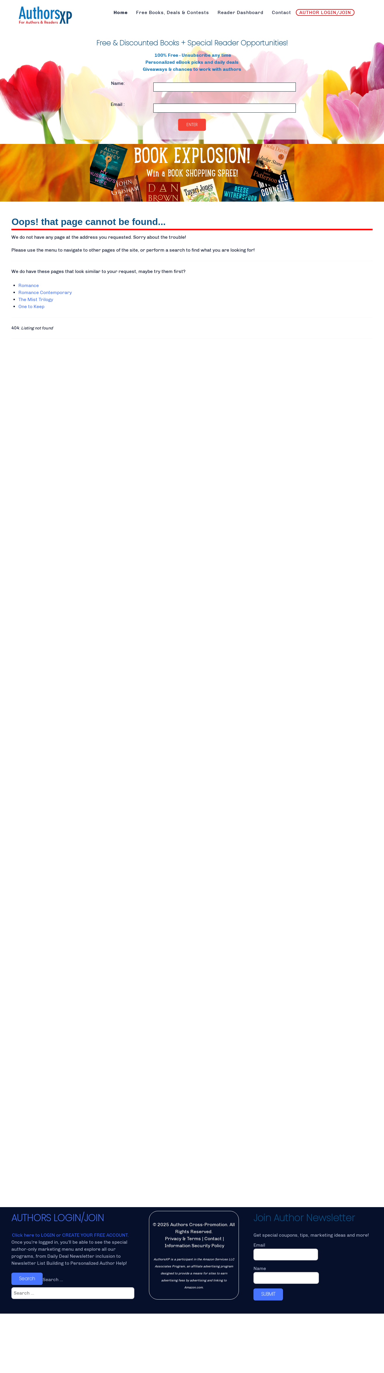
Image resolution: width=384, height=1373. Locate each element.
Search (27, 1338)
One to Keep (31, 306)
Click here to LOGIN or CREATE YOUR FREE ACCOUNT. (70, 1294)
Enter (192, 125)
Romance (28, 285)
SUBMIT (268, 1353)
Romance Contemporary (45, 292)
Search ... (53, 1339)
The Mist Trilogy (35, 299)
